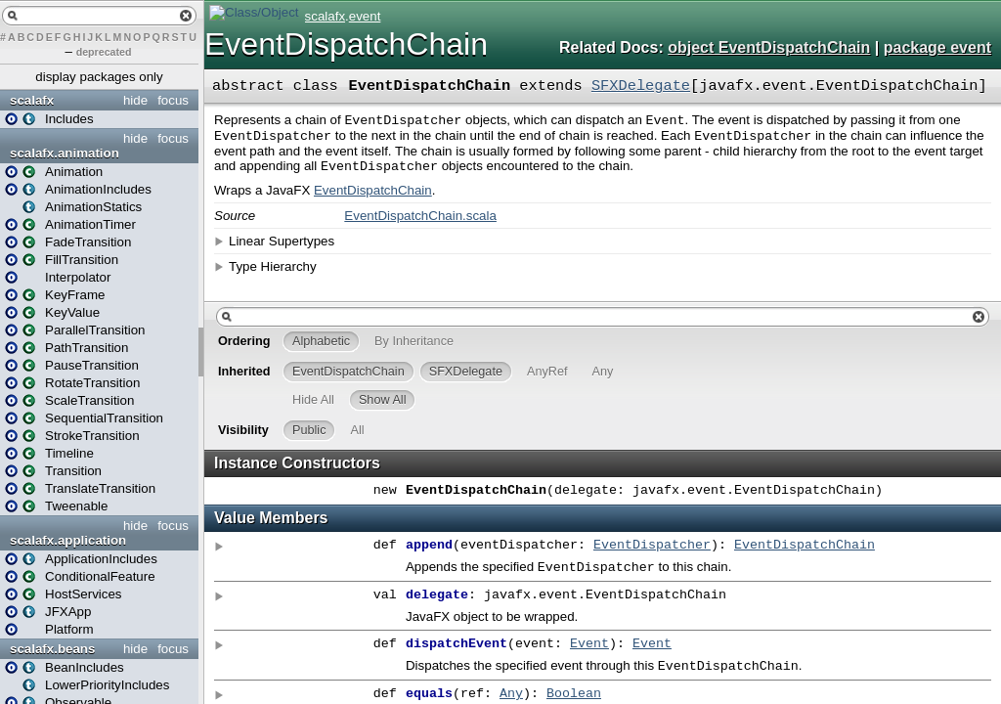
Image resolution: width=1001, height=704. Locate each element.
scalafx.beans (52, 648)
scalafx (32, 100)
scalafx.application (68, 540)
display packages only (98, 76)
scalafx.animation (64, 153)
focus (173, 100)
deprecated (104, 52)
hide (135, 100)
